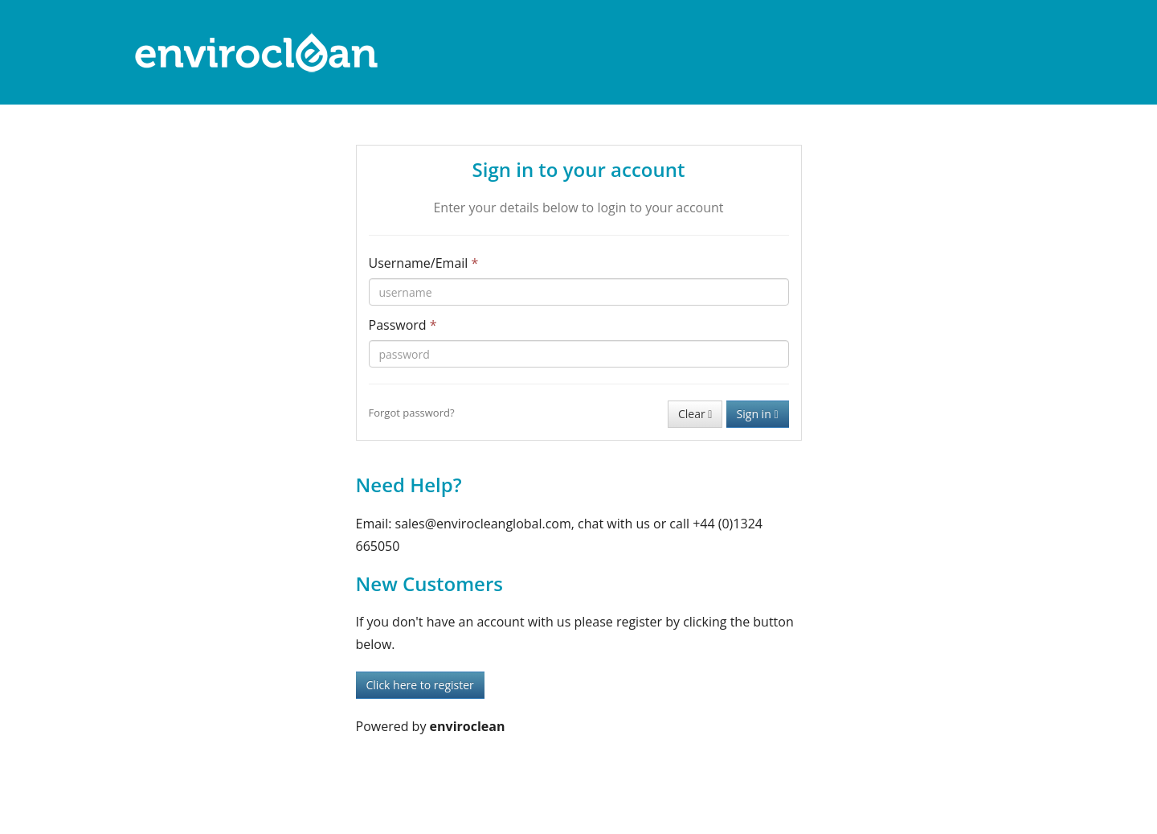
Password (403, 325)
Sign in (758, 413)
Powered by (430, 726)
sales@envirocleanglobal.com (483, 523)
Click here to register (420, 684)
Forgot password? (412, 412)
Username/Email (424, 263)
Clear (695, 413)
